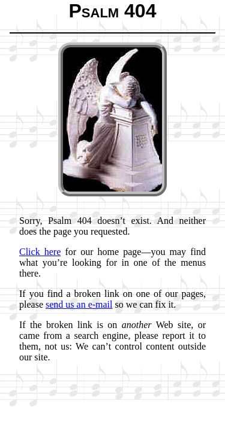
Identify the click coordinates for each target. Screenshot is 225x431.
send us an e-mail (79, 304)
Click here (40, 252)
